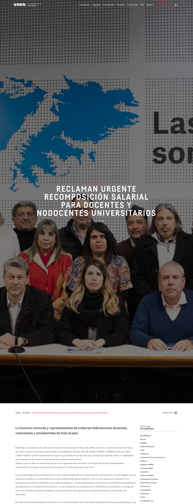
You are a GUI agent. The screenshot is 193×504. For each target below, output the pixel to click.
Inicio (18, 412)
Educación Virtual (148, 483)
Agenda (149, 5)
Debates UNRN (146, 464)
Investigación (108, 5)
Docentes (144, 472)
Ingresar (163, 5)
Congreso (144, 454)
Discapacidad (146, 468)
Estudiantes (84, 5)
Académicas (145, 436)
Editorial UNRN (146, 475)
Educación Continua (149, 479)
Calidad (143, 443)
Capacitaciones (147, 446)
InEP (142, 5)
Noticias (26, 412)
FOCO (142, 497)
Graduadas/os (147, 501)
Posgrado (96, 5)
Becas (143, 439)
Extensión (121, 5)
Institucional (132, 5)
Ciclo (142, 450)
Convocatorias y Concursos (152, 457)
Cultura (143, 461)
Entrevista (145, 486)
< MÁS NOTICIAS (167, 413)
